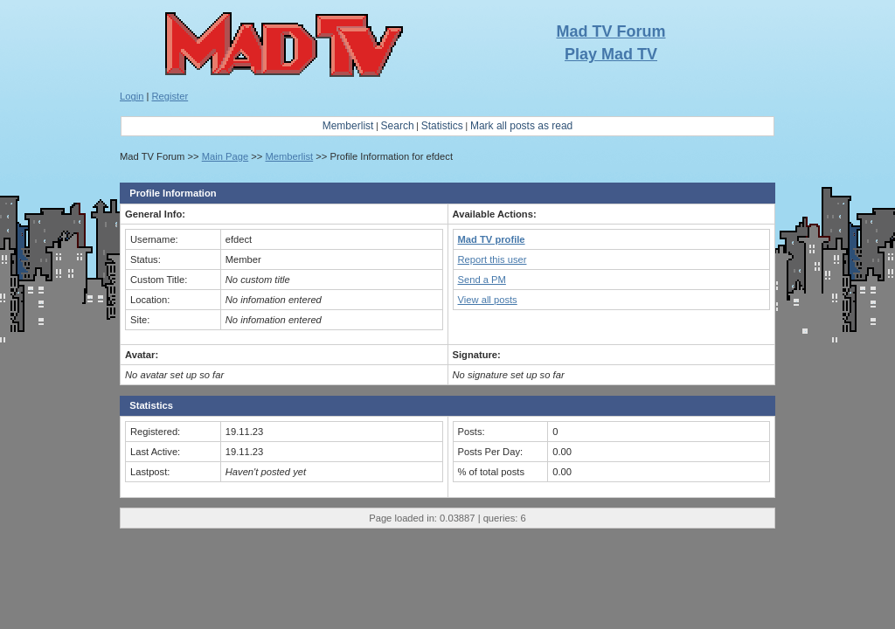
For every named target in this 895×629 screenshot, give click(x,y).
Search (397, 126)
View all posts (487, 299)
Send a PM (482, 279)
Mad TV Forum (611, 31)
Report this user (492, 259)
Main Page (225, 156)
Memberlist (348, 126)
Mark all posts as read (521, 126)
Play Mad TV (611, 54)
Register (170, 96)
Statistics (442, 126)
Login (131, 96)
